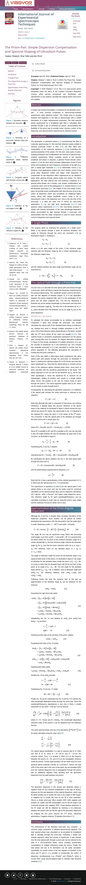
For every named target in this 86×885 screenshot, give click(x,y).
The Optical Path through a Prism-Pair (17, 82)
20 (73, 204)
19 (45, 204)
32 (62, 733)
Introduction (12, 74)
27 (57, 207)
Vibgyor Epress (62, 881)
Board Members (28, 9)
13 (79, 168)
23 (55, 207)
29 (73, 334)
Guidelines (38, 15)
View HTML (75, 28)
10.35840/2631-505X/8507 (33, 38)
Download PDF (76, 22)
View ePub (77, 37)
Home (16, 9)
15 (78, 186)
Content (8, 63)
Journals (41, 9)
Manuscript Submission (67, 9)
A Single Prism (13, 78)
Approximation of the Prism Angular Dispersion (18, 89)
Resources (51, 15)
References (22, 63)
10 (38, 162)
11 (55, 168)
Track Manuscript (55, 879)
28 (76, 233)
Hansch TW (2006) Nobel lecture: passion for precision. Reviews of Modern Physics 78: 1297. (18, 336)
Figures (15, 63)
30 (75, 334)
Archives (52, 9)
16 (50, 188)
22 (75, 204)
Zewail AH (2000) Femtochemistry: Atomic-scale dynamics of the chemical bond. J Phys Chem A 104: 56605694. (18, 284)
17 (42, 204)
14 (63, 186)
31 (53, 347)
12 (58, 168)
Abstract (11, 71)
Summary (11, 94)
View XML (76, 33)
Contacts (67, 879)
